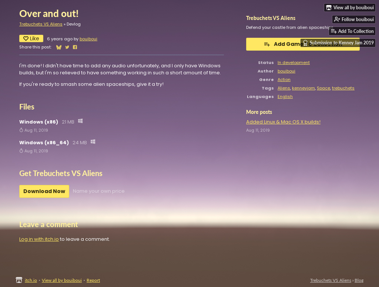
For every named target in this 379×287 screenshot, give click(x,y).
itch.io (31, 280)
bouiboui (88, 39)
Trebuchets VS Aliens (41, 24)
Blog (359, 280)
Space (323, 88)
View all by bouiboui (62, 280)
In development (294, 62)
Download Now (44, 191)
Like (31, 38)
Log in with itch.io (39, 239)
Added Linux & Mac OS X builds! (283, 121)
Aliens (284, 88)
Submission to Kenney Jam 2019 (338, 43)
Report (93, 280)
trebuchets (343, 88)
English (285, 96)
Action (284, 79)
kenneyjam (303, 88)
